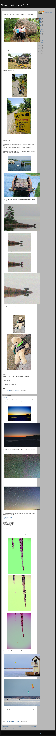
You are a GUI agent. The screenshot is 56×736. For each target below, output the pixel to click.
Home (19, 726)
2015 (40, 51)
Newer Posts (6, 726)
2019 (40, 45)
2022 (40, 24)
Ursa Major (5, 12)
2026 (40, 18)
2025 (40, 19)
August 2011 (8, 392)
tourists (13, 392)
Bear (11, 392)
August (41, 31)
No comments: (17, 721)
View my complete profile (47, 12)
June (41, 33)
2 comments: (17, 390)
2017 (40, 48)
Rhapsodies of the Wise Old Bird (15, 5)
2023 (40, 22)
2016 (40, 50)
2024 (40, 21)
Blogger (40, 733)
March (41, 37)
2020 (40, 44)
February (42, 42)
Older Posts (33, 726)
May (41, 34)
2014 (40, 53)
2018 (40, 47)
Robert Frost (6, 518)
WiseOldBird (46, 11)
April (41, 36)
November (42, 29)
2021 (40, 25)
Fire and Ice (5, 397)
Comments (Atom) (11, 728)
